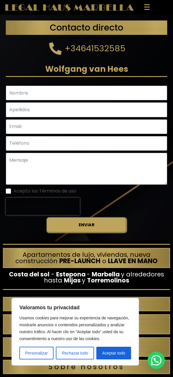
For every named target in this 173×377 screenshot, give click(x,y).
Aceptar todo (113, 353)
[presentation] (43, 206)
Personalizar (36, 353)
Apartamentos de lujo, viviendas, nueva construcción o (86, 257)
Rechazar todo (75, 353)
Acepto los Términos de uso (44, 191)
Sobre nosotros (86, 367)
